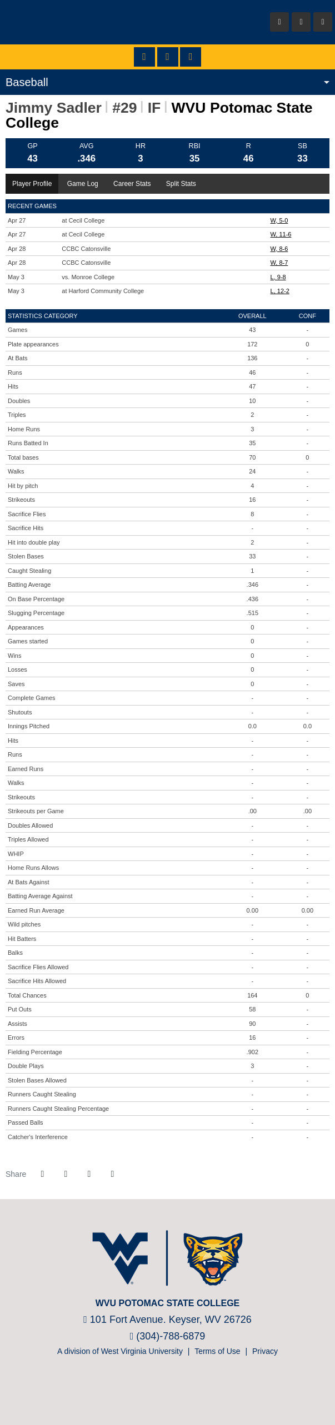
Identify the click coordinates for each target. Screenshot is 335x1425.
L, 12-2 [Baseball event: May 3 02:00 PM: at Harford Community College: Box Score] (280, 291)
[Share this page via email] (89, 1174)
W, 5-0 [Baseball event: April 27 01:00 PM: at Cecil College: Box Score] (279, 220)
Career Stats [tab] (132, 184)
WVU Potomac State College (72, 22)
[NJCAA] (149, 1391)
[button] (112, 1174)
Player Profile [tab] (32, 184)
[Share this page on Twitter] (65, 1174)
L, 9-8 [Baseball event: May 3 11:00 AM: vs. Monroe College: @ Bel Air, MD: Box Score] (278, 277)
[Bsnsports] (182, 1391)
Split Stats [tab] (181, 184)
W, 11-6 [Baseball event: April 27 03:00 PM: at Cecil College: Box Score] (281, 234)
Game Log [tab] (82, 184)
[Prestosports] (166, 1391)
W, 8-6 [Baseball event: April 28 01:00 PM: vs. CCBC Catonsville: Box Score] (279, 248)
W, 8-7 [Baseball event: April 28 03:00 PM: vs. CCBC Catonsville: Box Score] (279, 262)
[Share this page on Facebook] (42, 1174)
